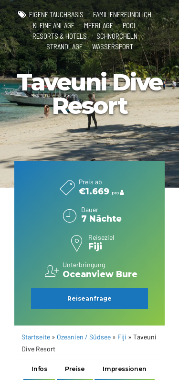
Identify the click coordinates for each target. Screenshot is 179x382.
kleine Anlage (53, 25)
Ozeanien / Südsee (84, 337)
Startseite (35, 337)
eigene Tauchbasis (56, 14)
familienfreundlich (122, 14)
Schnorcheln (116, 36)
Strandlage (64, 46)
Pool (130, 25)
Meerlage (98, 25)
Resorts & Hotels (59, 36)
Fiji (121, 337)
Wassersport (112, 46)
